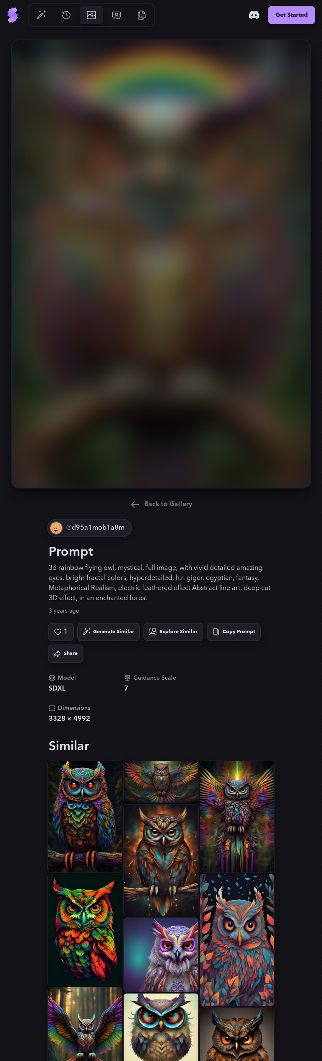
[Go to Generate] (41, 15)
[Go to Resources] (141, 15)
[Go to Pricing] (116, 15)
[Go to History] (66, 15)
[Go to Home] (12, 15)
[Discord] (254, 15)
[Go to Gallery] (91, 15)
